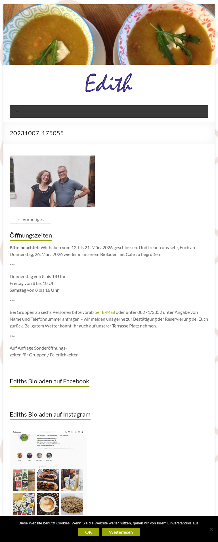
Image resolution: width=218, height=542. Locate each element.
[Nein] (211, 529)
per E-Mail (105, 312)
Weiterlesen (121, 532)
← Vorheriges (30, 219)
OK (88, 532)
